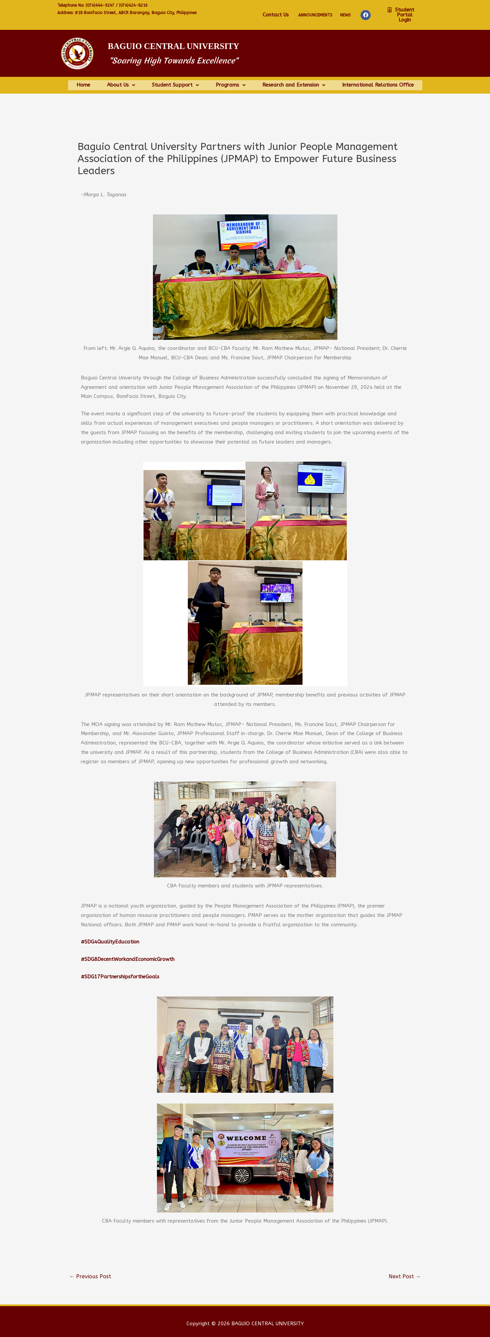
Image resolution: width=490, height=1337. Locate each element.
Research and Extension (293, 82)
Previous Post (90, 1271)
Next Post (405, 1271)
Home (83, 82)
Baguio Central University (173, 46)
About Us (121, 82)
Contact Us (276, 15)
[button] (402, 15)
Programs (231, 82)
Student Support (175, 82)
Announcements (315, 15)
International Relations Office (378, 82)
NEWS (345, 15)
